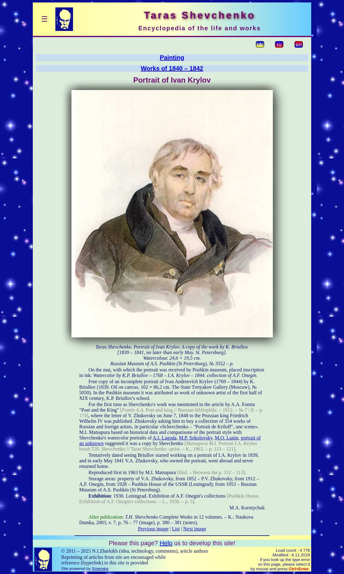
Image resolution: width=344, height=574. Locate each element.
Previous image (153, 528)
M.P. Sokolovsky (195, 437)
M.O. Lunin (226, 437)
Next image (194, 528)
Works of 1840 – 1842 (172, 68)
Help (166, 543)
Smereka (100, 568)
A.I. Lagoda (164, 437)
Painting (172, 57)
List (176, 528)
